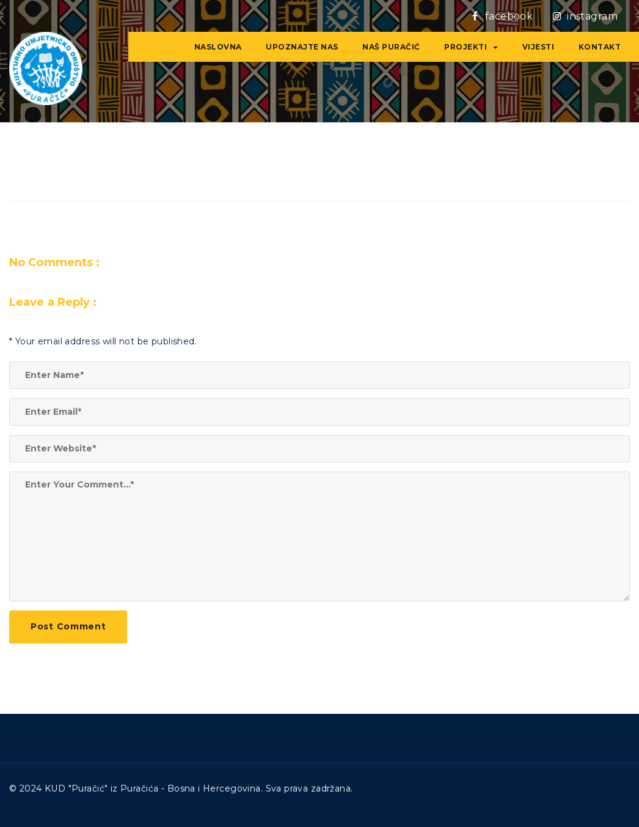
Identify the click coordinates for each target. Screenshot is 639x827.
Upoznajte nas (302, 46)
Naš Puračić (391, 46)
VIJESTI (538, 46)
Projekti (471, 46)
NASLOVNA (218, 46)
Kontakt (600, 46)
